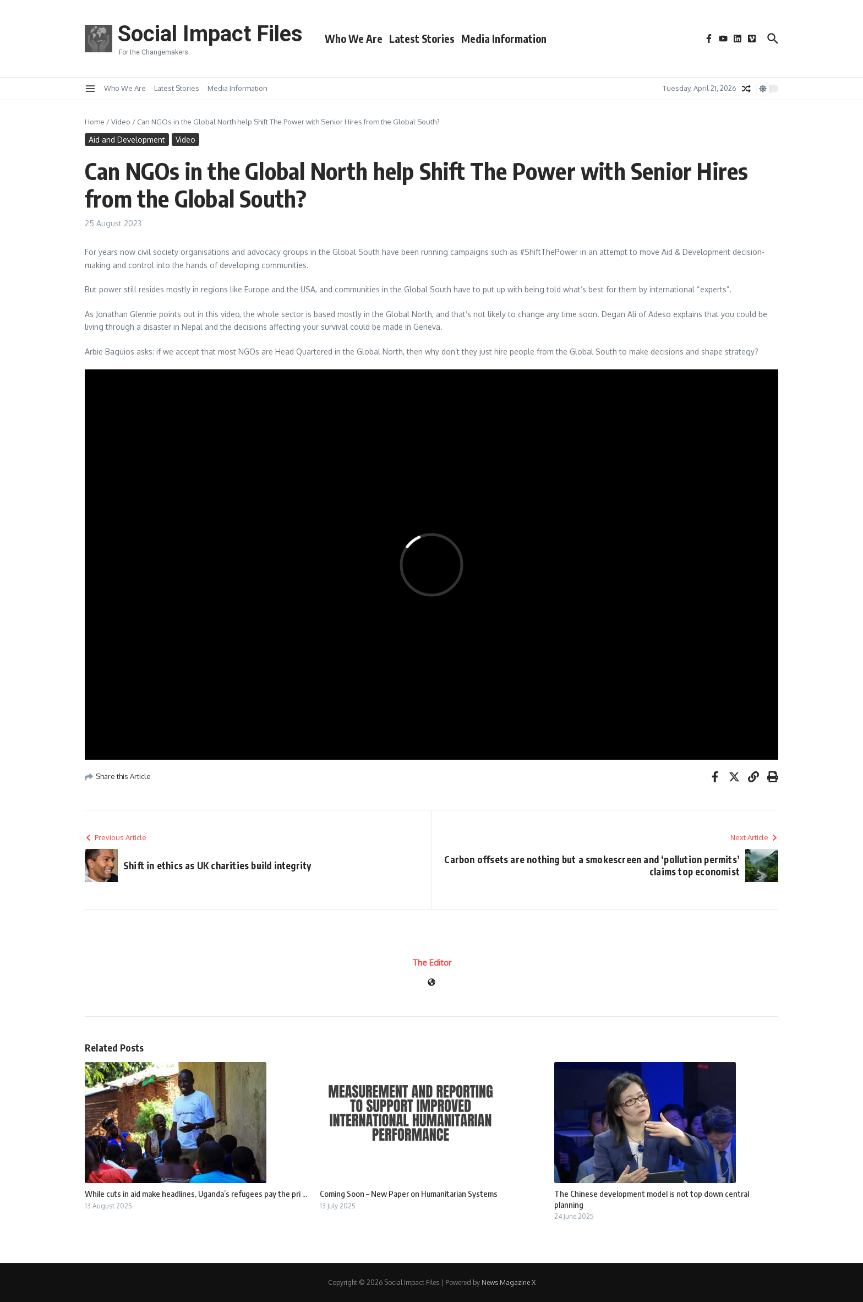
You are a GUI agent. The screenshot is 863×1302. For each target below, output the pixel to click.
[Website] (431, 983)
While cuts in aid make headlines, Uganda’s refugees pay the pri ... (196, 1194)
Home (95, 121)
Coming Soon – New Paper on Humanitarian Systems (409, 1194)
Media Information (504, 38)
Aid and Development (127, 139)
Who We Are (354, 38)
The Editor (431, 962)
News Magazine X (509, 1282)
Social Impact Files (210, 34)
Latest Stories (422, 38)
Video (120, 121)
